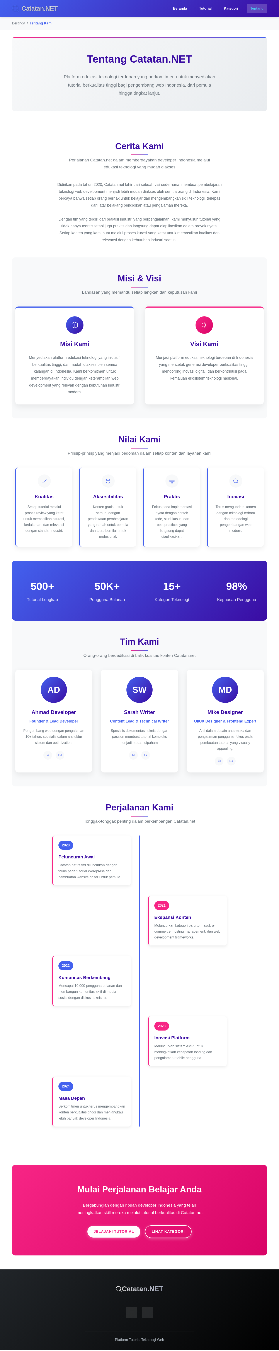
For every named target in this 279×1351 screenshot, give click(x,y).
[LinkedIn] (47, 755)
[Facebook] (131, 1313)
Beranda (180, 8)
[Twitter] (60, 755)
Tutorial (205, 8)
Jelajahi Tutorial (110, 1232)
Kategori (231, 8)
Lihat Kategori (171, 1232)
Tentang (257, 8)
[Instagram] (147, 1313)
